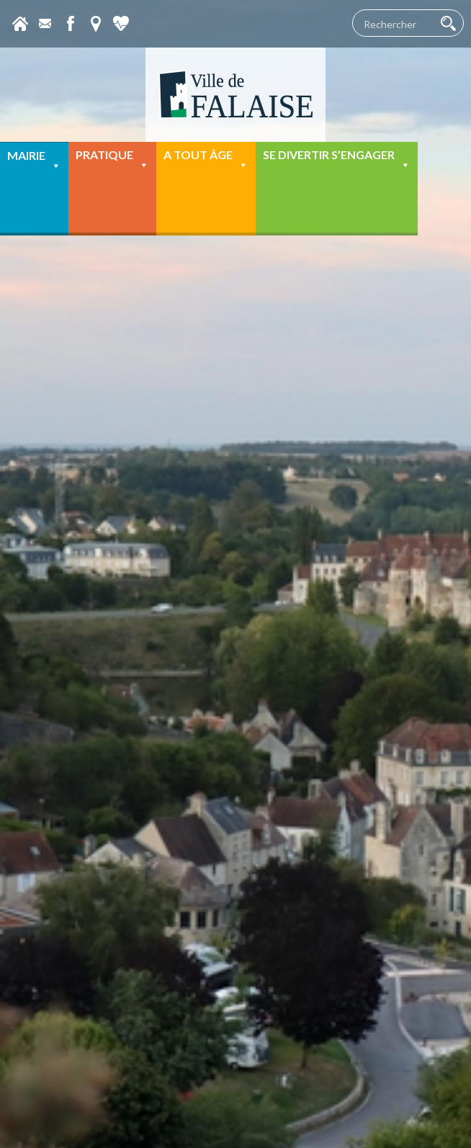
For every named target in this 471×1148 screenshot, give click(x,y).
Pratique (112, 159)
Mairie (34, 160)
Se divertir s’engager (337, 159)
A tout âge (205, 159)
